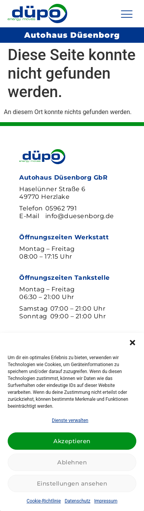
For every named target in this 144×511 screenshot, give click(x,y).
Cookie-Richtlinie (43, 501)
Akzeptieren (72, 441)
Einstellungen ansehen (72, 483)
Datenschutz (77, 501)
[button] (132, 342)
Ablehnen (72, 462)
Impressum (105, 501)
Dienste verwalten (70, 420)
